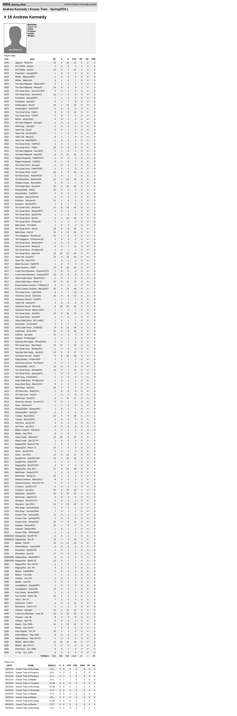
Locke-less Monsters (25, 613)
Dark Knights (21, 631)
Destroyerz (20, 603)
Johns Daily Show (23, 281)
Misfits (18, 77)
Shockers (19, 500)
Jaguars (19, 63)
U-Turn (18, 652)
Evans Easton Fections (26, 285)
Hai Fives (19, 423)
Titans (18, 599)
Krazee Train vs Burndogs (27, 687)
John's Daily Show (24, 278)
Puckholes (20, 73)
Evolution (19, 197)
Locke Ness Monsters (25, 274)
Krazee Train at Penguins (27, 672)
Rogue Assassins (23, 158)
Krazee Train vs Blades (26, 694)
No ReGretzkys (22, 176)
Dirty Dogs (20, 508)
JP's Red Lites (22, 395)
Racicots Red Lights (24, 342)
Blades (18, 433)
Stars (18, 405)
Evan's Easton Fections (26, 289)
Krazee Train (21, 515)
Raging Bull (20, 444)
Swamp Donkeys (23, 479)
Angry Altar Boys (23, 380)
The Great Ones (23, 91)
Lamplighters (21, 585)
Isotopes (19, 525)
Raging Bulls (21, 557)
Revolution (20, 550)
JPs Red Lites (21, 391)
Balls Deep (20, 225)
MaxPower (20, 472)
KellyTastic (20, 324)
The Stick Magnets (24, 84)
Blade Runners (22, 264)
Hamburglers (21, 105)
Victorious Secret (23, 296)
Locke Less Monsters (25, 271)
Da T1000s (20, 66)
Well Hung (20, 377)
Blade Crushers (22, 430)
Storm (18, 451)
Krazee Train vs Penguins (27, 683)
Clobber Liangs (22, 183)
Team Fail (20, 130)
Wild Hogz (20, 126)
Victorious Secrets (23, 299)
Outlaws (19, 334)
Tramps (19, 416)
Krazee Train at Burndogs (27, 669)
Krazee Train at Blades (26, 679)
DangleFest (20, 458)
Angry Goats (21, 437)
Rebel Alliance (22, 546)
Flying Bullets (21, 190)
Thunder (19, 617)
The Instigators (22, 236)
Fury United (20, 592)
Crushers (19, 486)
